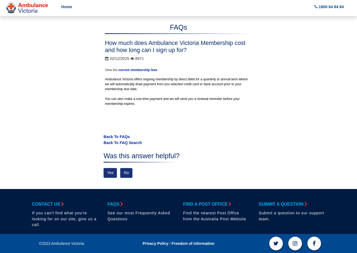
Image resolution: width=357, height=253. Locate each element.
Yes (110, 172)
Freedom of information (193, 243)
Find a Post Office (207, 204)
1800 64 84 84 (329, 7)
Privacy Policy (155, 243)
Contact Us (47, 204)
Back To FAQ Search (123, 143)
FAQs (115, 204)
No (126, 172)
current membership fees (137, 70)
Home (66, 7)
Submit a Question (283, 204)
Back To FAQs (117, 137)
